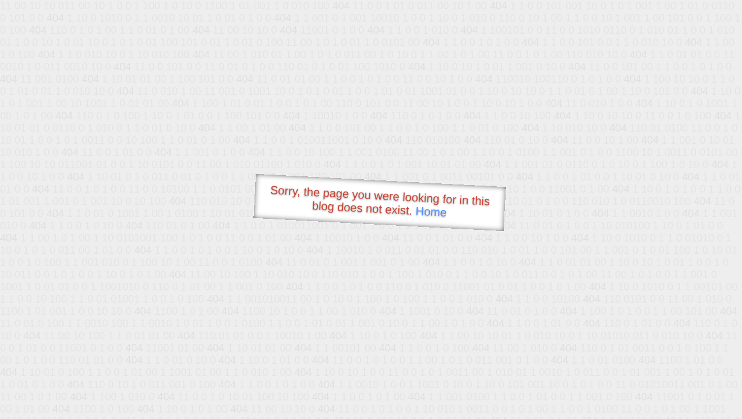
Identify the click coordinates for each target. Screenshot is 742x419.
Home (431, 211)
